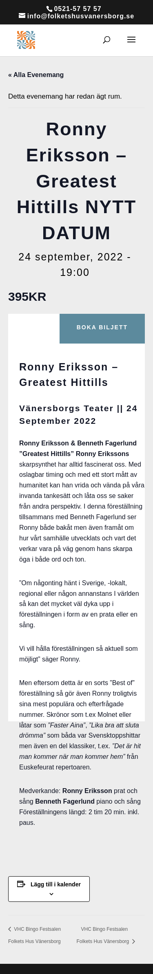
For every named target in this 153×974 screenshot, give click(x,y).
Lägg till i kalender (56, 884)
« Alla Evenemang (36, 74)
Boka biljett (102, 327)
